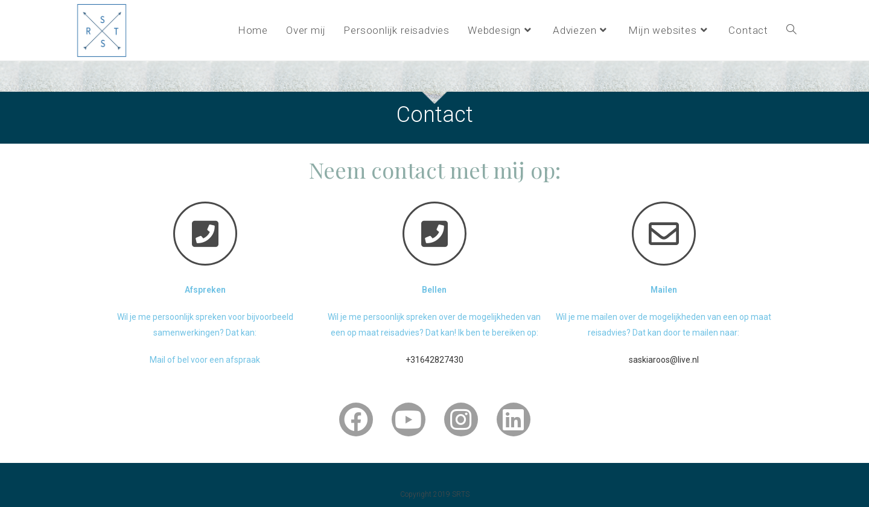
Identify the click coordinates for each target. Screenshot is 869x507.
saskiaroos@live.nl (664, 360)
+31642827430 (434, 360)
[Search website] (791, 30)
